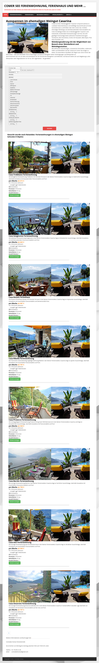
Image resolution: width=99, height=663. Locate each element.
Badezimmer (12, 113)
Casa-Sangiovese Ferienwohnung (23, 236)
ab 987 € (21, 303)
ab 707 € (21, 365)
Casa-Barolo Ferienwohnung (21, 481)
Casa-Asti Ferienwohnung (20, 542)
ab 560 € (21, 426)
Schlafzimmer (13, 109)
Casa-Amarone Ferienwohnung (22, 603)
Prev (11, 157)
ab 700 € (21, 487)
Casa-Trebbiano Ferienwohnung (23, 174)
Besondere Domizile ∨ (43, 14)
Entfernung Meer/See (15, 121)
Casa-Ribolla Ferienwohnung (21, 358)
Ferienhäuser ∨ (29, 14)
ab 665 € (21, 242)
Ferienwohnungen (16, 14)
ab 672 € (21, 181)
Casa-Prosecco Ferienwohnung (22, 420)
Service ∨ (69, 14)
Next (88, 157)
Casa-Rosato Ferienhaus (19, 297)
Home (5, 14)
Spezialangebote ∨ (57, 14)
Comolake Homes (19, 659)
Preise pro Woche (14, 117)
